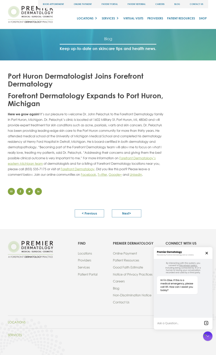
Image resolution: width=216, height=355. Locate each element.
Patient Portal (110, 4)
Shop (203, 18)
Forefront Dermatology (77, 169)
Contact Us (196, 4)
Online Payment (83, 4)
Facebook (88, 174)
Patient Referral (137, 4)
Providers (155, 18)
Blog (177, 4)
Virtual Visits (133, 18)
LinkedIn (136, 174)
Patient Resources (181, 18)
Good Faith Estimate (128, 267)
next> (126, 213)
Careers (160, 4)
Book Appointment (53, 4)
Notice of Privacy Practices (132, 274)
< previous (89, 213)
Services (108, 18)
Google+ (115, 174)
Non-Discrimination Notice (132, 295)
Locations (85, 18)
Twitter (102, 174)
